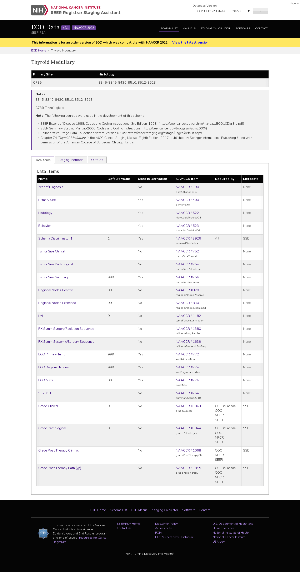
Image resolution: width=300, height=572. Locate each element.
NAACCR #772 (187, 354)
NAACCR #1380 (188, 328)
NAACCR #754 (187, 264)
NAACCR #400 (187, 200)
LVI (40, 316)
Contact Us (124, 528)
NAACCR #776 (187, 380)
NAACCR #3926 (188, 238)
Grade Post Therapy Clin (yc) (59, 450)
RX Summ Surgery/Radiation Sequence (66, 328)
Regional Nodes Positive (56, 290)
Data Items (47, 171)
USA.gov (219, 541)
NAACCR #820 (187, 290)
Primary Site (47, 200)
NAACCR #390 (187, 187)
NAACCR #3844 (188, 428)
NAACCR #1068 (188, 450)
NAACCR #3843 (188, 406)
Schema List (169, 28)
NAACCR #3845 (188, 468)
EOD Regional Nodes (53, 367)
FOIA (158, 533)
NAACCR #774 (187, 367)
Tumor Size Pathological (55, 264)
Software (242, 28)
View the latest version (190, 42)
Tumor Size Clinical (51, 251)
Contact (261, 28)
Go (260, 11)
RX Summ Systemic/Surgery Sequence (66, 341)
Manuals (189, 28)
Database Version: (205, 6)
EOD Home (38, 50)
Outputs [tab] (97, 160)
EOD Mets (45, 380)
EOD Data (63, 27)
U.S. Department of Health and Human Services (233, 526)
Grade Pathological (52, 428)
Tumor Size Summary (53, 277)
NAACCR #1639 (188, 341)
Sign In (294, 3)
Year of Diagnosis (50, 187)
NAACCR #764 (187, 393)
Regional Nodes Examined (57, 303)
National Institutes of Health (231, 533)
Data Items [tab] (43, 160)
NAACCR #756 (187, 277)
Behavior (44, 225)
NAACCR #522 (187, 213)
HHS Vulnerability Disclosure (174, 537)
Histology (45, 213)
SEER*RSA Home (128, 524)
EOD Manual (139, 510)
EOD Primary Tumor (52, 354)
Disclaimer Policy (166, 524)
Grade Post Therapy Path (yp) (59, 468)
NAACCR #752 (187, 251)
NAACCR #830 (187, 303)
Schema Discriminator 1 (55, 238)
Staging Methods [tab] (71, 160)
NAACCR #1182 (188, 316)
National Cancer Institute (229, 537)
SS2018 (44, 393)
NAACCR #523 (187, 225)
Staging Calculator (215, 28)
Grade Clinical (48, 406)
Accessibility (163, 528)
